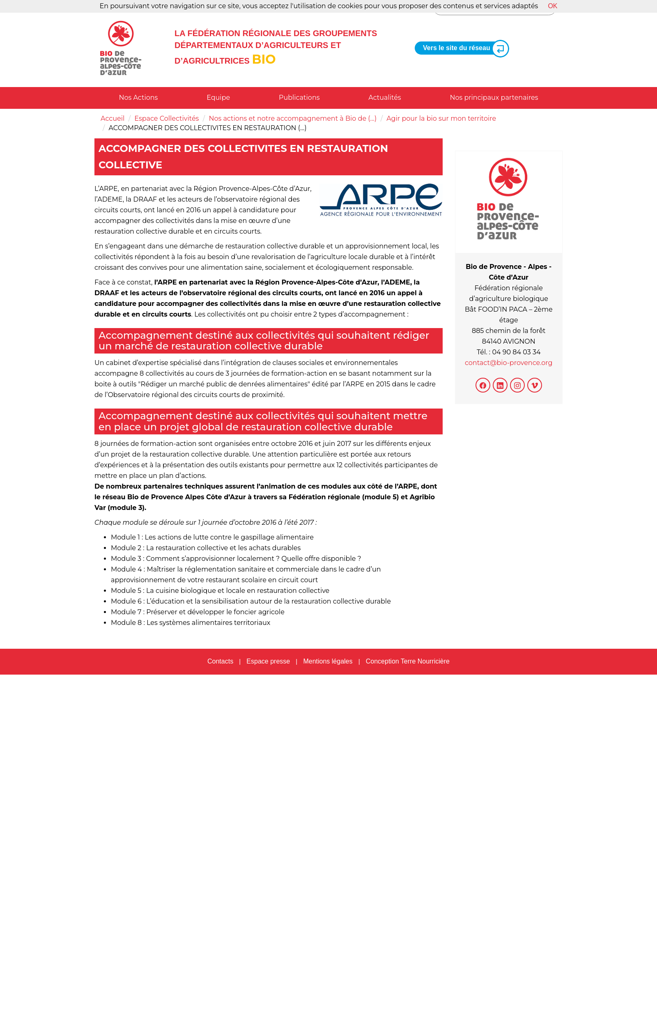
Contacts (220, 661)
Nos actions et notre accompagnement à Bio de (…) (293, 118)
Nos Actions (138, 97)
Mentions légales (327, 661)
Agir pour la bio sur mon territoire (441, 118)
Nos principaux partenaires (494, 97)
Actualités (384, 97)
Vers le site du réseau (463, 48)
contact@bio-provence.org (509, 363)
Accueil (112, 118)
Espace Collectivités (166, 118)
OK (552, 5)
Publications (299, 97)
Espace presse (268, 661)
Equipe (218, 97)
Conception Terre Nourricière (408, 661)
